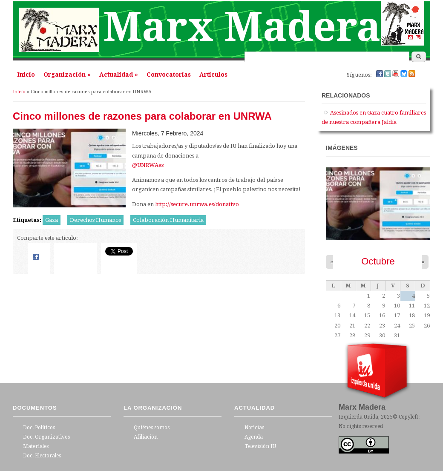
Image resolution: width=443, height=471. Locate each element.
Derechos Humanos (95, 220)
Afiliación (146, 437)
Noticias (254, 428)
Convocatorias (169, 74)
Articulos (213, 74)
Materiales (36, 446)
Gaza (51, 220)
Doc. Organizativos (46, 437)
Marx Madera (242, 27)
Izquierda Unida (358, 417)
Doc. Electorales (42, 456)
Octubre (378, 261)
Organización (67, 74)
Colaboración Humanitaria (168, 220)
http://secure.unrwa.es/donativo (197, 204)
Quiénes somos (152, 428)
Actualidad (118, 74)
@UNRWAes (148, 165)
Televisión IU (260, 446)
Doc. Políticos (39, 428)
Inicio (26, 74)
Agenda (254, 437)
